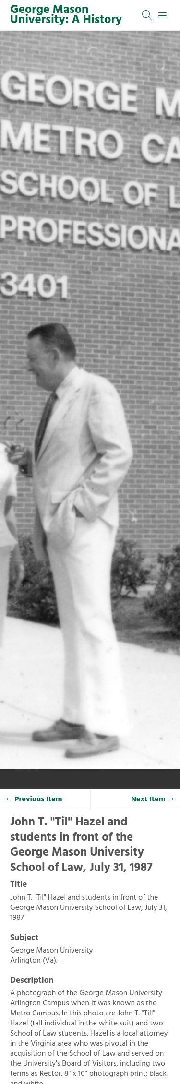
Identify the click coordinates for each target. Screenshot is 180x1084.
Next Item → (153, 799)
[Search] (147, 15)
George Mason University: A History (66, 15)
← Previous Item (33, 799)
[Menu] (162, 15)
